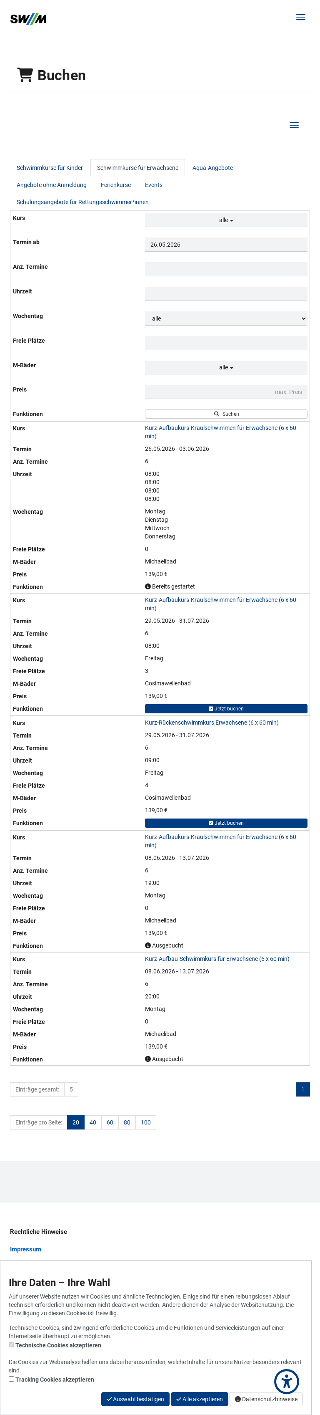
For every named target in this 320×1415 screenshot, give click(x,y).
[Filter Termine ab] (226, 245)
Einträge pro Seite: (38, 1122)
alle (226, 220)
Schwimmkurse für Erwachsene (137, 167)
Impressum (25, 1249)
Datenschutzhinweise (266, 1399)
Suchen (226, 414)
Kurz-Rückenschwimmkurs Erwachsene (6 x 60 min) (212, 722)
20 (75, 1122)
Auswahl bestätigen (135, 1399)
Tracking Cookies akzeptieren (54, 1379)
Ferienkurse (116, 185)
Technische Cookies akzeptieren (58, 1345)
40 (93, 1122)
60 (110, 1122)
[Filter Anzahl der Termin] (226, 269)
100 (146, 1122)
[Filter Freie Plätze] (226, 343)
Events (153, 185)
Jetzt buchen (226, 709)
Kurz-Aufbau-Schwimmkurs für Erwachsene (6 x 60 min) (217, 958)
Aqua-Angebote (212, 167)
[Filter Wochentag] (226, 318)
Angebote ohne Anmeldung (52, 185)
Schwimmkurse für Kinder (50, 167)
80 (127, 1122)
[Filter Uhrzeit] (226, 294)
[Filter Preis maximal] (226, 392)
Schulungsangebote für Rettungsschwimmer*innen (83, 202)
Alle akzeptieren (199, 1399)
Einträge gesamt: (37, 1089)
